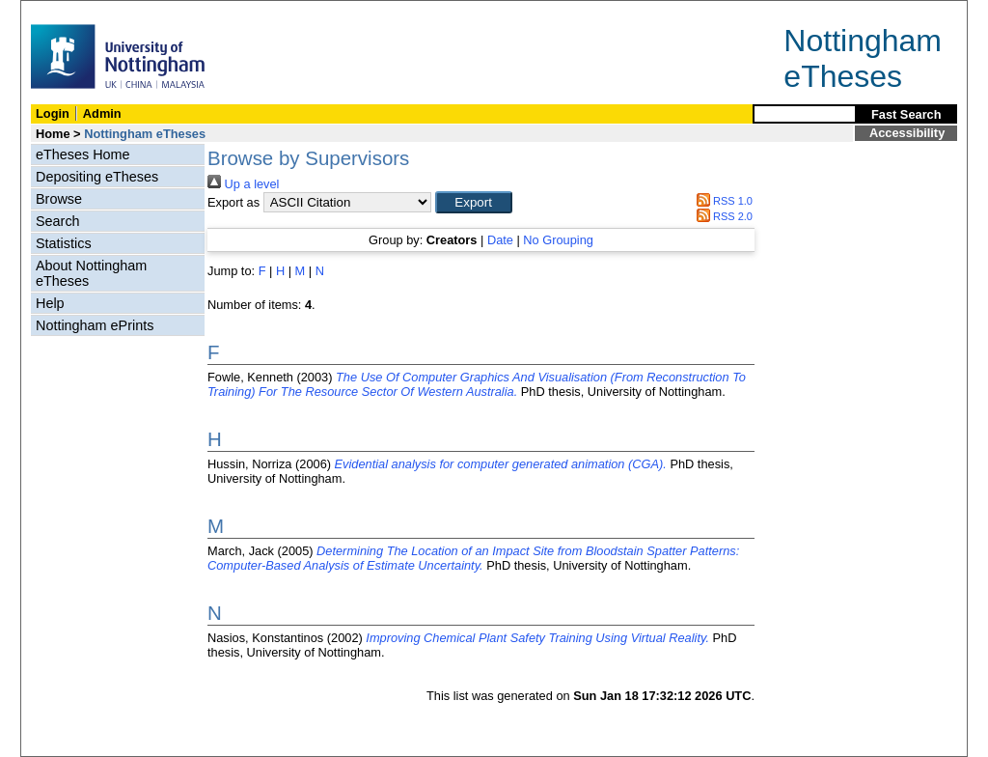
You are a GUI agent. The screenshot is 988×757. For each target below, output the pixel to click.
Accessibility (907, 133)
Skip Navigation (63, 11)
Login (52, 113)
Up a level (243, 184)
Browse (59, 199)
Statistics (64, 243)
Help (50, 303)
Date (500, 240)
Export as (233, 202)
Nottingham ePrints (94, 325)
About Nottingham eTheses (91, 273)
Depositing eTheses (97, 176)
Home (53, 133)
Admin (102, 113)
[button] (473, 202)
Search (58, 221)
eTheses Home (83, 154)
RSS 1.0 (722, 201)
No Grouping (558, 240)
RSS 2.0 (722, 216)
